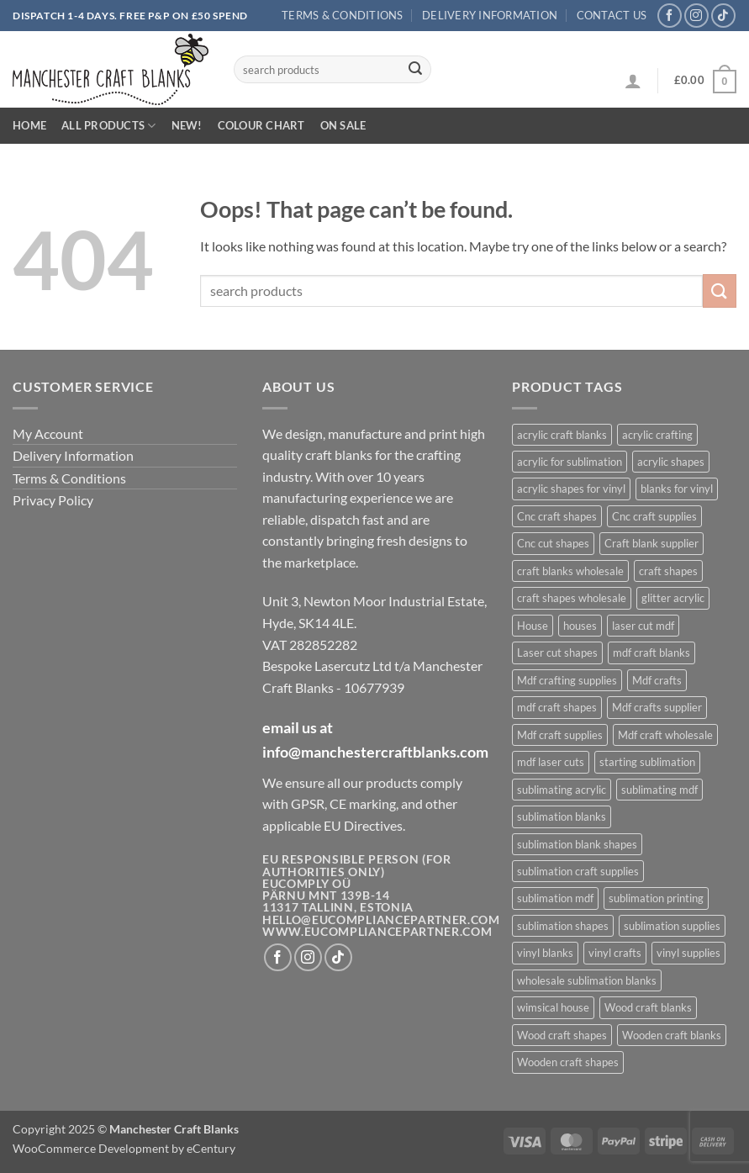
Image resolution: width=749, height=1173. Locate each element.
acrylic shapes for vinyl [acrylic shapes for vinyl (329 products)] (571, 488)
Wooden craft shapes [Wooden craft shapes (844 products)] (568, 1062)
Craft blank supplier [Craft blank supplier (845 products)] (651, 543)
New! (187, 125)
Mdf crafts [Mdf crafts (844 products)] (657, 680)
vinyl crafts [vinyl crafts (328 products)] (614, 952)
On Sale (343, 125)
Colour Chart (261, 125)
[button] (633, 80)
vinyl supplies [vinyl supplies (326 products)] (688, 952)
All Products (108, 126)
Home (29, 125)
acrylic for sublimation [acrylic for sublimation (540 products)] (569, 461)
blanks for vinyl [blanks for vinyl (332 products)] (677, 488)
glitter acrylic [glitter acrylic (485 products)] (672, 598)
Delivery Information (489, 15)
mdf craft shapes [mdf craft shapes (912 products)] (557, 707)
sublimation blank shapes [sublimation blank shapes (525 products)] (577, 844)
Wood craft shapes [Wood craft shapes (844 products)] (562, 1035)
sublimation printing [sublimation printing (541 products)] (656, 898)
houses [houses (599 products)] (580, 625)
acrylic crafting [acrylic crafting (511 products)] (657, 434)
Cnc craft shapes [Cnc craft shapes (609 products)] (557, 516)
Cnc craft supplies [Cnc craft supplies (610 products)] (654, 516)
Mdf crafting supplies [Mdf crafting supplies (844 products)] (567, 680)
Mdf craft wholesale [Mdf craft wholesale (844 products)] (665, 735)
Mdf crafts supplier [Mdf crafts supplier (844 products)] (657, 707)
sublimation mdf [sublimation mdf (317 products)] (555, 898)
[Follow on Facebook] (669, 15)
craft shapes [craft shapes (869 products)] (668, 571)
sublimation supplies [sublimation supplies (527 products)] (672, 926)
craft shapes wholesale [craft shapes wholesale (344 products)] (571, 598)
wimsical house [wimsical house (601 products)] (553, 1007)
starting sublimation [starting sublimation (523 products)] (647, 762)
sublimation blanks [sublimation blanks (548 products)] (561, 816)
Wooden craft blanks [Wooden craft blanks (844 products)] (671, 1035)
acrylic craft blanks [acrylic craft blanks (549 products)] (562, 434)
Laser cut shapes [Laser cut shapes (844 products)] (557, 652)
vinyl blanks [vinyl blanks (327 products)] (545, 952)
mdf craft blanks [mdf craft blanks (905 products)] (651, 652)
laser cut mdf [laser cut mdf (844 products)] (643, 625)
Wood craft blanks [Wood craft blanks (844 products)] (648, 1007)
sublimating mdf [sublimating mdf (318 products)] (659, 789)
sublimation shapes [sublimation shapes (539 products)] (563, 926)
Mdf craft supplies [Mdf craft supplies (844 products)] (560, 735)
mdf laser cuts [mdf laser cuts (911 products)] (550, 762)
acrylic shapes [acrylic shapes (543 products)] (670, 461)
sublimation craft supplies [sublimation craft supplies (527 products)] (578, 871)
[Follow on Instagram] (696, 15)
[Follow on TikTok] (723, 15)
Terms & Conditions (343, 15)
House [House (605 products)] (532, 625)
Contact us (612, 15)
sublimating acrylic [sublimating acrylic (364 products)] (561, 789)
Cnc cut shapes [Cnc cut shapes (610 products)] (553, 543)
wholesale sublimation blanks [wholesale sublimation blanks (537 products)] (587, 980)
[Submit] (415, 69)
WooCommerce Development (91, 1148)
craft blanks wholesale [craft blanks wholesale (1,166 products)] (570, 571)
